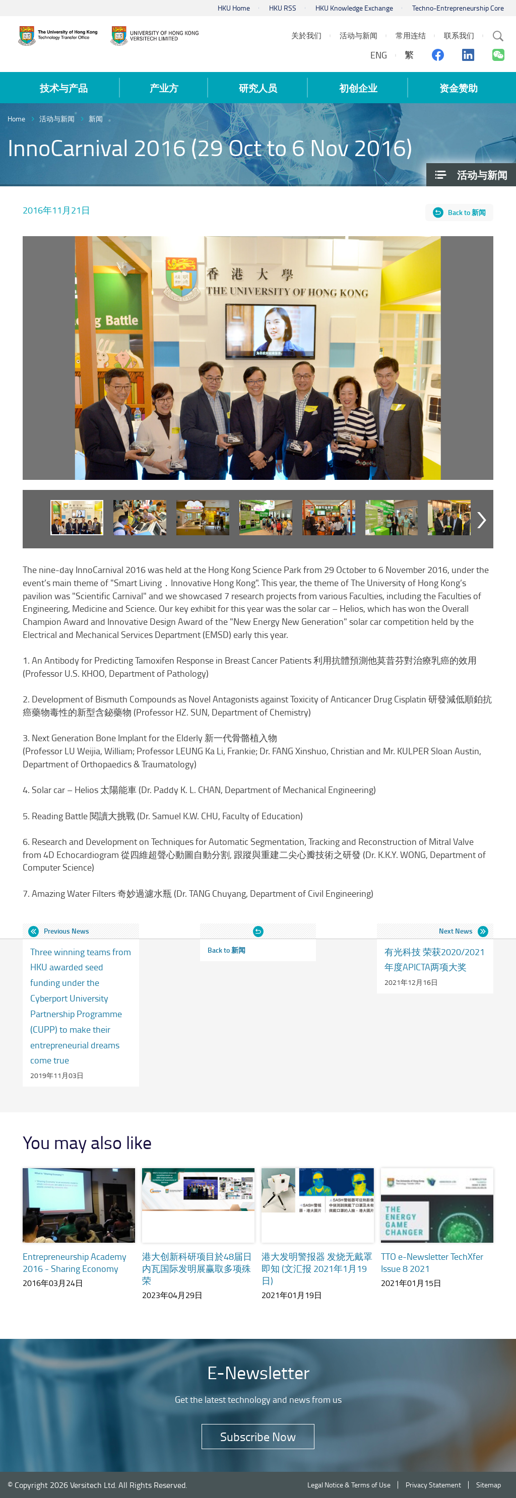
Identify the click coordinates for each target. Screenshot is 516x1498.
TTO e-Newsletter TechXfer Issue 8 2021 (432, 1262)
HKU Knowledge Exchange (354, 8)
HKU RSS (282, 8)
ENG (378, 55)
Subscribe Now (258, 1436)
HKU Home (234, 8)
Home (16, 118)
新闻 (96, 118)
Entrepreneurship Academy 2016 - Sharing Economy (74, 1262)
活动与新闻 (57, 118)
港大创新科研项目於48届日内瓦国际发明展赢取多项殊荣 (197, 1268)
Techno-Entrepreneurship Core (458, 8)
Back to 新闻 (467, 212)
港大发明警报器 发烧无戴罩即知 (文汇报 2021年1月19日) (317, 1268)
